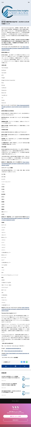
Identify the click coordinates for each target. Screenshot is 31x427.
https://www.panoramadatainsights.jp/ (13, 351)
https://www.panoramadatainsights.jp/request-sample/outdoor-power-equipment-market (15, 48)
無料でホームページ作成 (15, 416)
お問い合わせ (15, 420)
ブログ (3, 2)
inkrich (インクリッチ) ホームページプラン (15, 412)
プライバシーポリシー (15, 401)
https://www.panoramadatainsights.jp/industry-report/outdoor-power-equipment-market (15, 107)
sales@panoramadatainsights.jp (13, 348)
